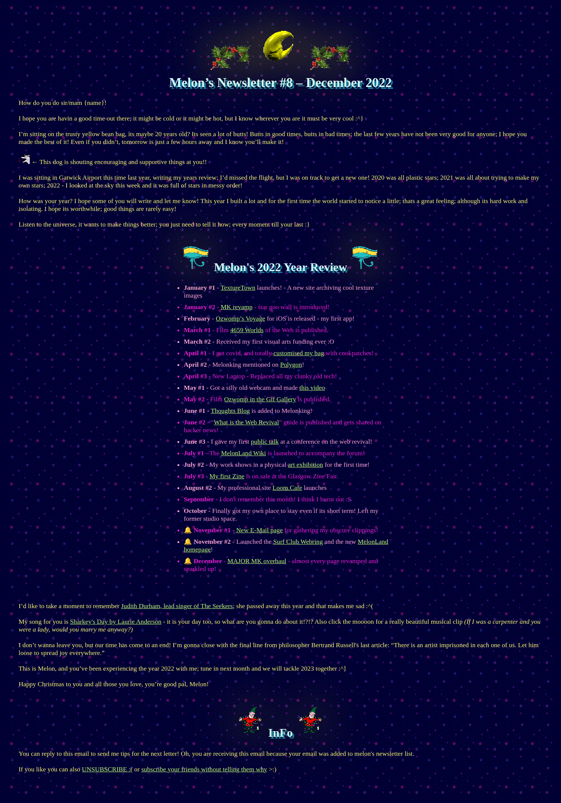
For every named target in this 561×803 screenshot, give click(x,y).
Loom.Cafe (287, 487)
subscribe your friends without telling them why (204, 769)
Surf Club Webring (298, 541)
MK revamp (237, 307)
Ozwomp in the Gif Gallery (260, 399)
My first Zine (226, 476)
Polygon (291, 364)
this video (312, 387)
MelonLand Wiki (243, 453)
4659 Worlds (247, 330)
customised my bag (298, 353)
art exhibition (305, 464)
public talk (265, 441)
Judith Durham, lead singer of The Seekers (177, 606)
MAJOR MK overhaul (256, 561)
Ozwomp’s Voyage (240, 318)
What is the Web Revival (246, 422)
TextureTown (238, 287)
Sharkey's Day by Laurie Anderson (115, 621)
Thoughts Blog (230, 410)
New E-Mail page (259, 530)
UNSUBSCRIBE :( (107, 769)
